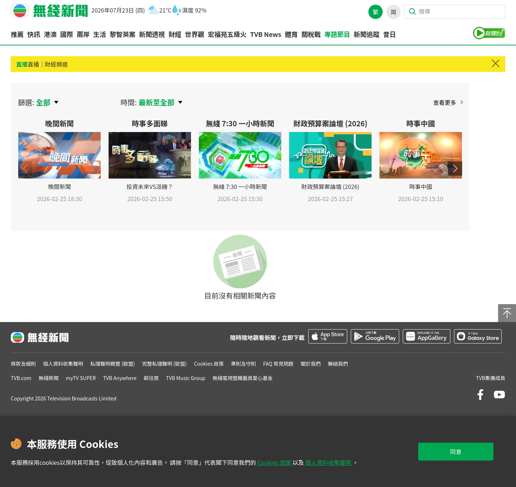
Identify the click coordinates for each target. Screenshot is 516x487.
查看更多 (444, 102)
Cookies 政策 (274, 462)
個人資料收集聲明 (328, 462)
